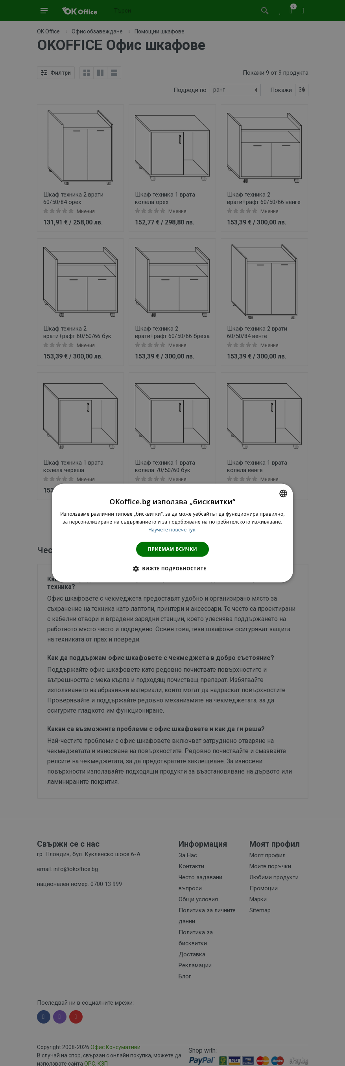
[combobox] (283, 493)
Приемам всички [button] (172, 549)
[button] (172, 569)
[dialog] (172, 532)
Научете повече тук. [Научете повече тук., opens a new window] (172, 529)
